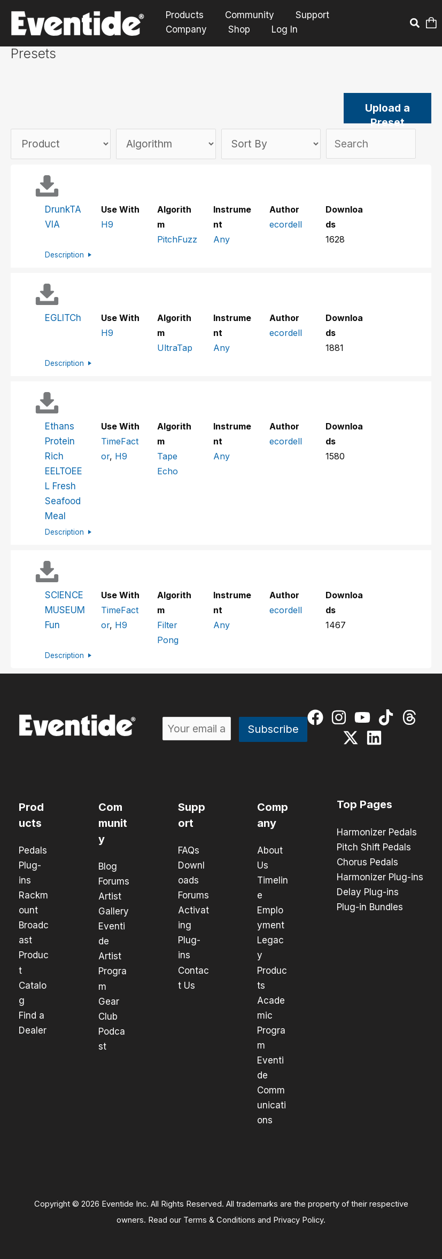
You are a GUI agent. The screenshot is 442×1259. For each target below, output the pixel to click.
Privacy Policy (298, 1219)
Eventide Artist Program (112, 956)
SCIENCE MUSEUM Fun (65, 610)
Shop (175, 29)
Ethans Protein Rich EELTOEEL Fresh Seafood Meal (63, 471)
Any (221, 239)
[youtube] (364, 717)
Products (183, 15)
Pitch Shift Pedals (374, 847)
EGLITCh (63, 318)
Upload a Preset (388, 112)
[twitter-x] (353, 738)
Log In (219, 29)
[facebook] (317, 717)
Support (304, 15)
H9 (107, 225)
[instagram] (341, 717)
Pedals (33, 850)
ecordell (285, 225)
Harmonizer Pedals (377, 832)
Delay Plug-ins (368, 892)
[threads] (411, 717)
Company (360, 15)
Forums (113, 881)
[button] (415, 24)
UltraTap (174, 348)
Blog (107, 866)
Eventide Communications (271, 1089)
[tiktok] (388, 717)
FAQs (188, 850)
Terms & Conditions (219, 1219)
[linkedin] (376, 738)
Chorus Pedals (367, 862)
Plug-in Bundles (370, 907)
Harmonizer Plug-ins (380, 877)
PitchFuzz (177, 239)
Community (244, 15)
